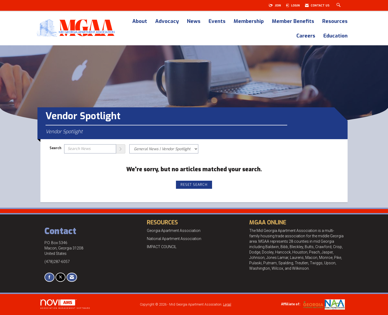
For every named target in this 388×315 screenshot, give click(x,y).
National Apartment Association (174, 239)
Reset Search (194, 184)
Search (55, 148)
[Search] (120, 148)
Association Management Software (65, 304)
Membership (249, 22)
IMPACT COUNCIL (161, 247)
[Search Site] (339, 5)
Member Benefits (293, 22)
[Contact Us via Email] (72, 277)
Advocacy (167, 22)
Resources (335, 22)
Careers (305, 36)
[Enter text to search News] (90, 148)
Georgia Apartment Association (173, 230)
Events (217, 22)
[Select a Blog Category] (163, 148)
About (139, 22)
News (193, 22)
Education (335, 36)
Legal (227, 304)
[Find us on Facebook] (49, 277)
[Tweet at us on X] (60, 277)
